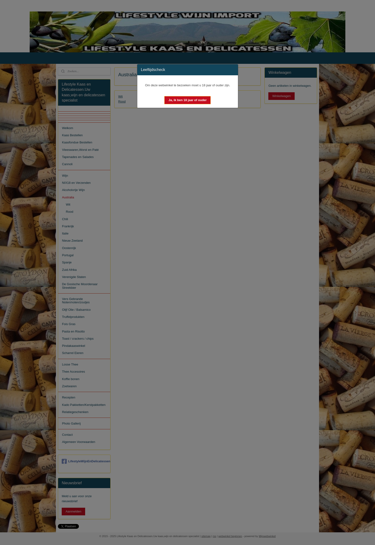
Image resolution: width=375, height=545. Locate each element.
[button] (187, 100)
